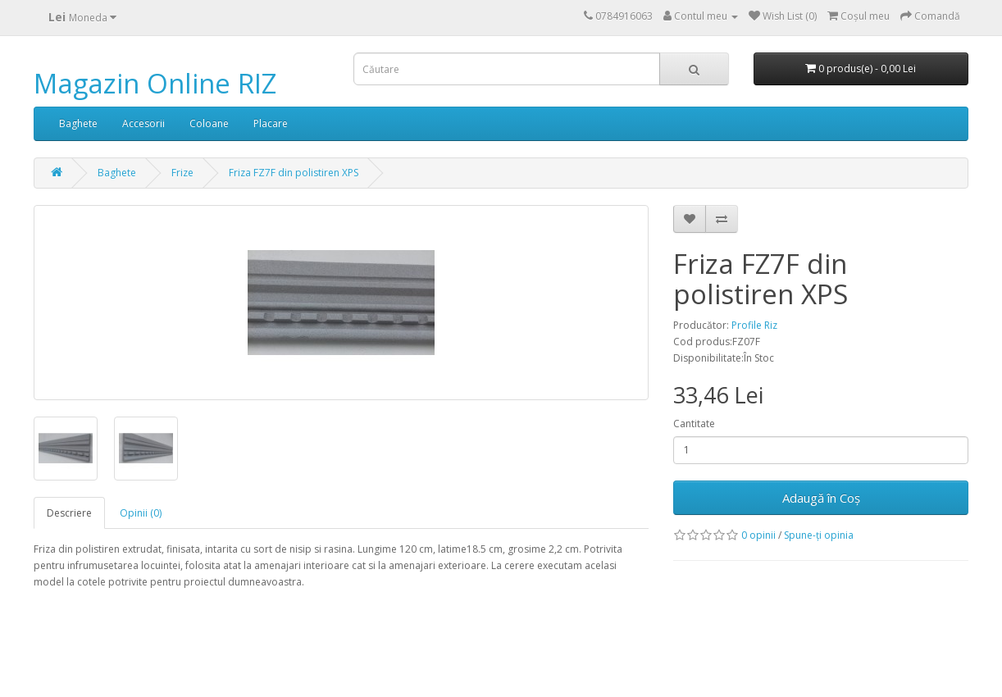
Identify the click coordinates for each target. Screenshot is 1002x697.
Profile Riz (754, 325)
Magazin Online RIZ (155, 83)
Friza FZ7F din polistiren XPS (293, 173)
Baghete (78, 123)
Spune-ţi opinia (819, 535)
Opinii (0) (141, 513)
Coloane (209, 123)
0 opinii (758, 535)
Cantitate (694, 423)
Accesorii (143, 123)
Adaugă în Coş (821, 498)
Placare (270, 123)
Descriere (69, 513)
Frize (182, 173)
